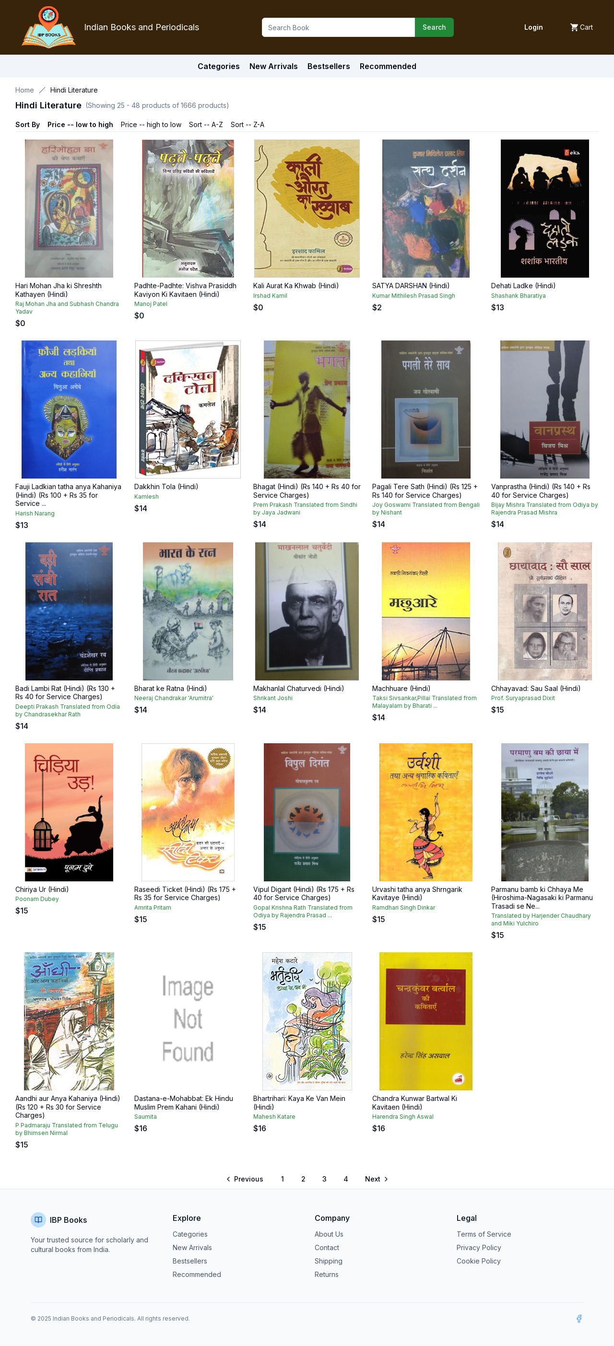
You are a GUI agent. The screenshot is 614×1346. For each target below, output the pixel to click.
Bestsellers (190, 1261)
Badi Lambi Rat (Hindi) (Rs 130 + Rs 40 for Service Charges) (65, 692)
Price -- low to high (80, 124)
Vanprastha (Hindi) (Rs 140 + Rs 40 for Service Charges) (540, 490)
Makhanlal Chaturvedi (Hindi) (298, 688)
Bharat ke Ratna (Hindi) (170, 688)
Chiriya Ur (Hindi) (42, 889)
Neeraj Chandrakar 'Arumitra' (173, 698)
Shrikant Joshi (273, 698)
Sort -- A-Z (206, 124)
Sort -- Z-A (247, 124)
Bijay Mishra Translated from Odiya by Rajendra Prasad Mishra (544, 508)
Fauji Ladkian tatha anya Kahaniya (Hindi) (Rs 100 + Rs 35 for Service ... (68, 494)
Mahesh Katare (274, 1116)
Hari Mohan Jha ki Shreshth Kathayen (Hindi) (58, 289)
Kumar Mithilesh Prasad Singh (413, 295)
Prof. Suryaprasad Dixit (523, 698)
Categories (219, 66)
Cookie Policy (479, 1261)
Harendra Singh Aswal (403, 1116)
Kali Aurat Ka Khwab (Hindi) (296, 285)
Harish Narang (35, 513)
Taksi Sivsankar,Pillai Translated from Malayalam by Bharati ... (424, 701)
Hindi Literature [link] (74, 90)
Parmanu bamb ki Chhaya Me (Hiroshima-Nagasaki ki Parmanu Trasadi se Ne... (542, 897)
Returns (327, 1274)
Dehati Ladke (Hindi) (523, 285)
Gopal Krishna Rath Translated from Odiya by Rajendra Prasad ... (303, 911)
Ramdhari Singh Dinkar (403, 907)
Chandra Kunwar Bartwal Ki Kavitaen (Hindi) (414, 1102)
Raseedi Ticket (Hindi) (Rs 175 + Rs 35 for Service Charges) (185, 893)
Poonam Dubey (37, 898)
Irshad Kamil (270, 295)
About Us (329, 1234)
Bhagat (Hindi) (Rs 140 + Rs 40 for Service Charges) (307, 490)
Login (533, 27)
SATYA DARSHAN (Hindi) (411, 285)
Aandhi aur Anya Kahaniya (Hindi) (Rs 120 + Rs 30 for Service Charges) (67, 1106)
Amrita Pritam (152, 907)
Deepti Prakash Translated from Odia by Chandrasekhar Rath (67, 710)
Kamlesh (146, 496)
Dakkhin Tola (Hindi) (166, 486)
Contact (327, 1247)
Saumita (145, 1116)
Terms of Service (484, 1234)
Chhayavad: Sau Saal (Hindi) (536, 688)
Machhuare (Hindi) (401, 688)
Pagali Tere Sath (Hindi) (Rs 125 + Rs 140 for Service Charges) (425, 490)
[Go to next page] (376, 1179)
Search (434, 27)
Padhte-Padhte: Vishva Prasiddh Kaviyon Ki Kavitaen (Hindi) (185, 289)
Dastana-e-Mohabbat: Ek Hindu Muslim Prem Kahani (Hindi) (183, 1102)
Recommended (197, 1274)
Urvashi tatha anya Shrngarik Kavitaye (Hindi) (417, 893)
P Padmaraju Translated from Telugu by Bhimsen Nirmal (66, 1129)
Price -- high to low (151, 124)
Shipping (328, 1261)
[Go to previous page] (245, 1179)
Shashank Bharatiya (518, 295)
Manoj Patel (150, 303)
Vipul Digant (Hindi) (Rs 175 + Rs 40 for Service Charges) (303, 893)
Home (24, 90)
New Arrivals (192, 1247)
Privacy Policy (479, 1247)
